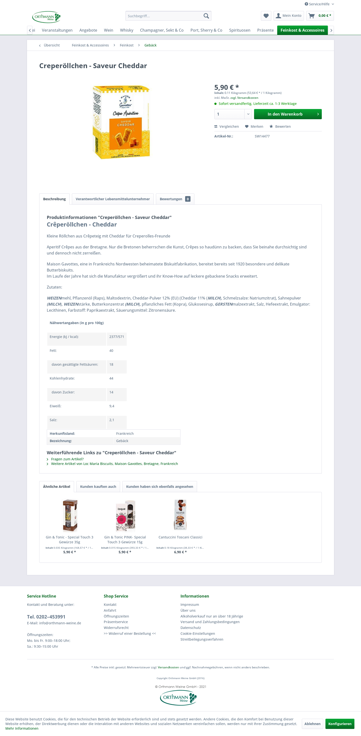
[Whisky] (127, 30)
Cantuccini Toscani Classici (180, 537)
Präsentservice (116, 621)
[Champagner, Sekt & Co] (162, 30)
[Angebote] (88, 30)
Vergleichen (226, 126)
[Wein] (109, 30)
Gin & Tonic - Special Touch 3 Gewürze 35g (69, 539)
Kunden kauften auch (98, 486)
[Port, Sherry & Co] (206, 30)
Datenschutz (190, 627)
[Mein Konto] (289, 16)
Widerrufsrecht (116, 627)
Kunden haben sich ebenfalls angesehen (159, 486)
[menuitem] (168, 16)
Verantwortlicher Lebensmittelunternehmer (113, 199)
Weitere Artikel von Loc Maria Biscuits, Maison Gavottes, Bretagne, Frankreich (112, 463)
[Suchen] (206, 16)
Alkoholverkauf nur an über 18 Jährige (211, 616)
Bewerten (280, 126)
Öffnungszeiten (116, 616)
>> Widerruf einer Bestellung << (130, 633)
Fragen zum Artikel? (65, 459)
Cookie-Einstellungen (197, 633)
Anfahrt (110, 610)
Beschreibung (54, 199)
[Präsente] (265, 30)
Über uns (188, 610)
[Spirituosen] (240, 30)
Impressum (189, 604)
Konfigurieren (340, 723)
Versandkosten (168, 667)
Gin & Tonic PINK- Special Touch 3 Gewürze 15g (125, 539)
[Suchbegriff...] (168, 16)
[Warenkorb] (320, 16)
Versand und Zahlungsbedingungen (210, 621)
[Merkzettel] (266, 16)
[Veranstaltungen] (57, 30)
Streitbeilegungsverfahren (201, 639)
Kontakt (110, 604)
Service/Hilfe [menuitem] (318, 4)
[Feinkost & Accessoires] (302, 30)
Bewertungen (175, 199)
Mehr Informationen (21, 728)
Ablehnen (312, 723)
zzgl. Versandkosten (244, 98)
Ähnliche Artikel (56, 486)
